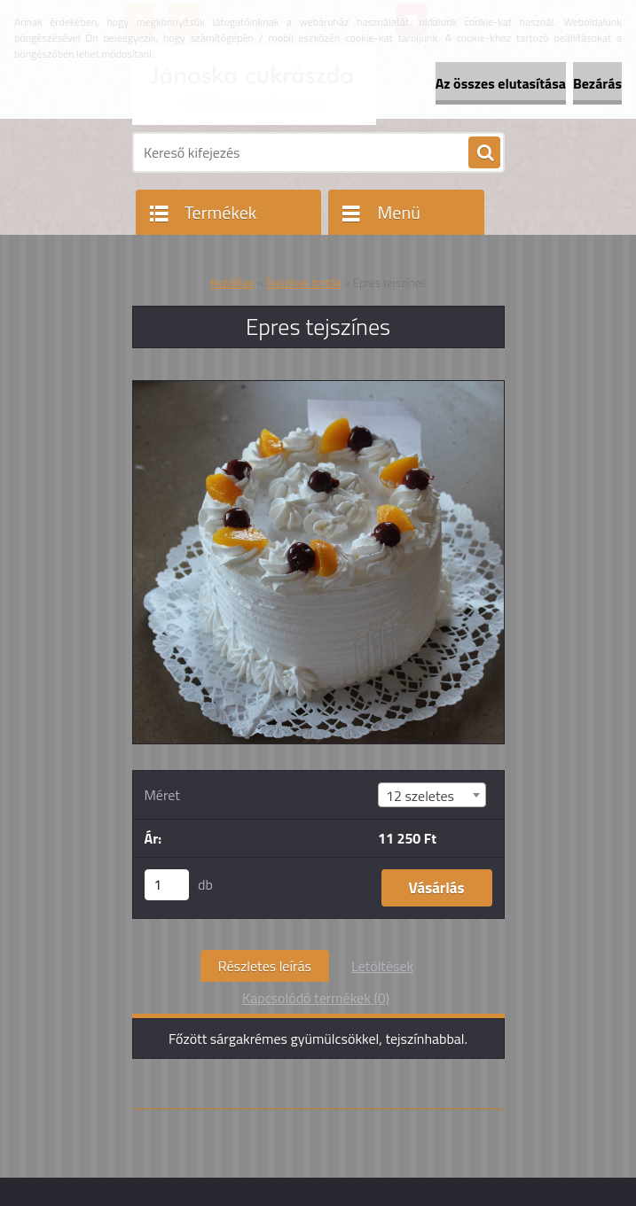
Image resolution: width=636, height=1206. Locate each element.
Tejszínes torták (303, 283)
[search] (484, 153)
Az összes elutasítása (501, 83)
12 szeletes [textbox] (420, 795)
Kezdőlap (232, 283)
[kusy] (167, 884)
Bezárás (597, 83)
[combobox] (432, 794)
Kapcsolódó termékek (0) (315, 997)
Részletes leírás (264, 965)
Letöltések (382, 965)
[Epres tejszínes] (318, 388)
